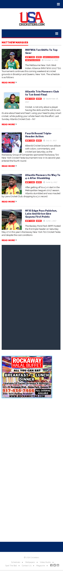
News (38, 57)
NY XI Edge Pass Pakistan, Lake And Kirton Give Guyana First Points (41, 213)
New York (30, 57)
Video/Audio (45, 562)
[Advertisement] (31, 435)
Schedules (15, 562)
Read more (8, 82)
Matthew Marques (15, 42)
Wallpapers (30, 562)
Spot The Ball (11, 566)
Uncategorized (33, 60)
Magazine (40, 566)
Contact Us (26, 566)
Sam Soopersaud (51, 57)
